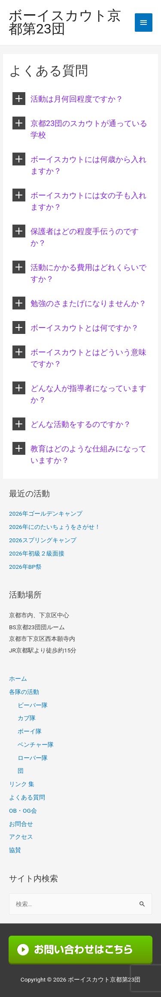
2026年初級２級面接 (36, 553)
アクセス (21, 836)
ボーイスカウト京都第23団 (65, 22)
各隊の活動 (24, 691)
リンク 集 (21, 784)
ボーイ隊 (30, 731)
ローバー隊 (33, 757)
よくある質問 (27, 797)
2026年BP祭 (25, 566)
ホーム (18, 678)
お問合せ (21, 823)
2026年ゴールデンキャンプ (45, 513)
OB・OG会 (23, 810)
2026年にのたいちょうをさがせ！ (54, 526)
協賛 (15, 850)
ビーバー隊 (33, 705)
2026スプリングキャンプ (42, 540)
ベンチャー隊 (36, 744)
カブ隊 (27, 718)
